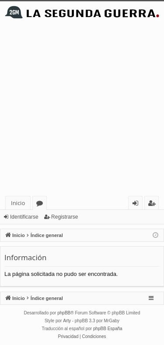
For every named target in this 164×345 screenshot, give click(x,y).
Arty (67, 320)
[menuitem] (68, 337)
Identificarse (24, 217)
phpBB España (107, 328)
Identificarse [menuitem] (137, 204)
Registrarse (64, 217)
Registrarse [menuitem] (153, 204)
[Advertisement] (82, 110)
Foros (41, 204)
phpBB (63, 312)
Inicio (18, 203)
